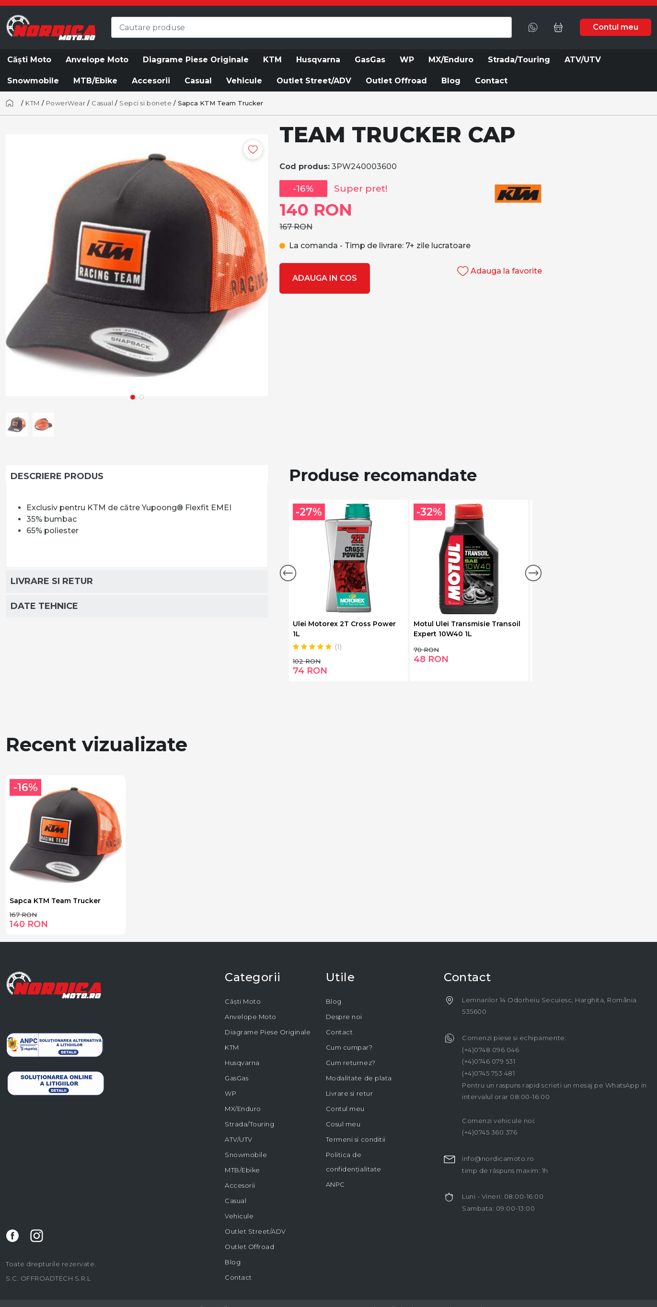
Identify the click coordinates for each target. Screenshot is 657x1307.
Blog (233, 1262)
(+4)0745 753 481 (488, 1073)
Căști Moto (243, 1001)
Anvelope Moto (251, 1016)
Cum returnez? (351, 1062)
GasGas (236, 1078)
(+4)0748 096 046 (490, 1050)
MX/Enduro (243, 1108)
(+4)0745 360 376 (489, 1132)
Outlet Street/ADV (255, 1231)
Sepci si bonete (145, 103)
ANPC (335, 1184)
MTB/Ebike (242, 1170)
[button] (288, 573)
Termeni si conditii (356, 1139)
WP (230, 1093)
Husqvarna (242, 1062)
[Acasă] (12, 103)
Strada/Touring (249, 1124)
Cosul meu (343, 1124)
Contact (238, 1277)
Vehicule (239, 1216)
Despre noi (344, 1016)
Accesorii (240, 1185)
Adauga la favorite (499, 270)
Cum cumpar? (349, 1047)
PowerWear (66, 103)
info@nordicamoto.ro (498, 1158)
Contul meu (345, 1108)
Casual (102, 103)
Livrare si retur (349, 1093)
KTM (32, 103)
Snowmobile (246, 1154)
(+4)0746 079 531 (488, 1061)
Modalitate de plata (359, 1078)
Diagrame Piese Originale (268, 1032)
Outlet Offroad (249, 1246)
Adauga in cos (324, 278)
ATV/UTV (239, 1139)
